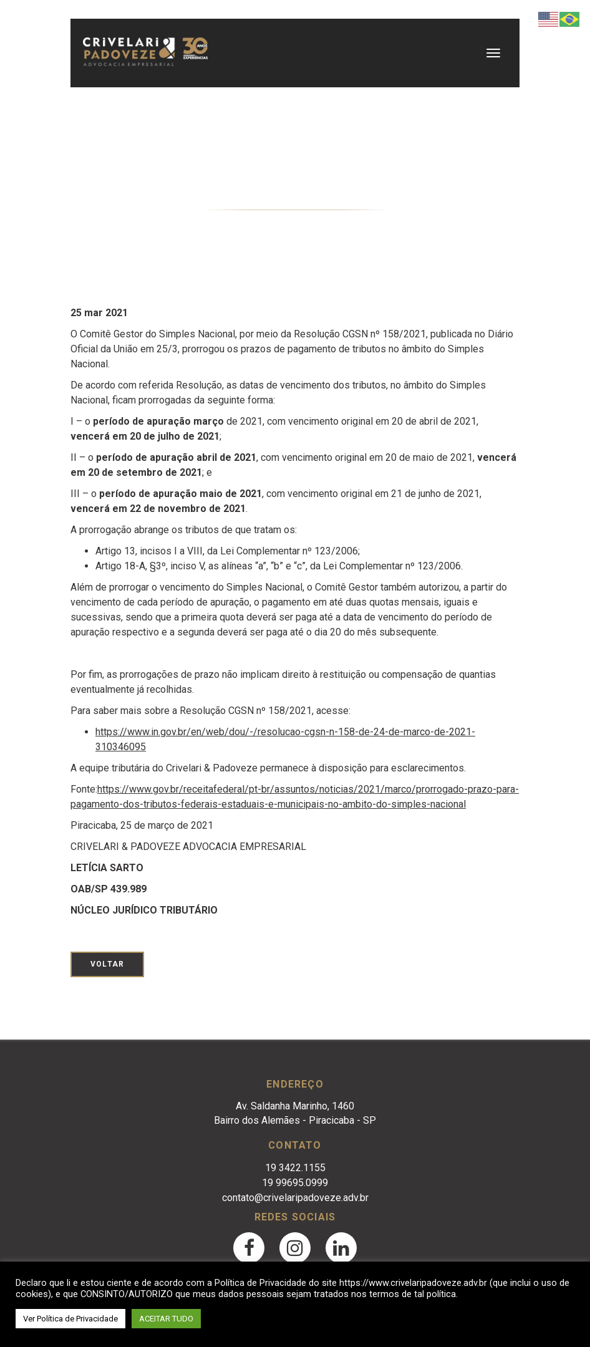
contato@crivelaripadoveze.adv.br (295, 1198)
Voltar (107, 964)
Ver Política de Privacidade (70, 1318)
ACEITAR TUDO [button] (166, 1318)
